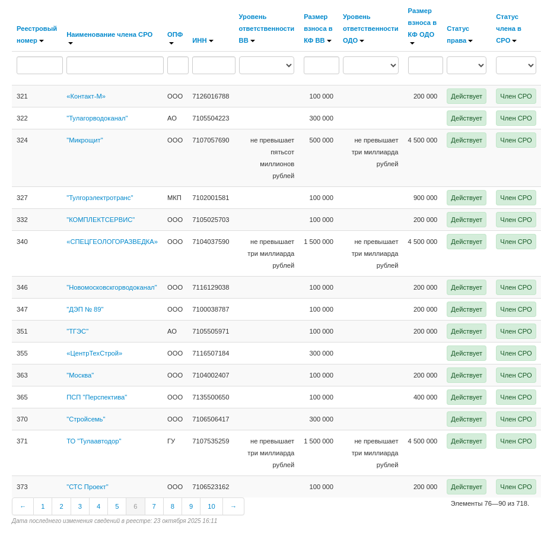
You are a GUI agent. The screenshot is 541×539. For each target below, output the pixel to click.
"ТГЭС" (77, 331)
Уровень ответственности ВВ (267, 28)
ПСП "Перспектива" (96, 397)
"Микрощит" (84, 140)
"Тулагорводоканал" (97, 118)
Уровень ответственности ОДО (371, 28)
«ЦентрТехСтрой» (94, 353)
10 (211, 506)
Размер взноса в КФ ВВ (318, 28)
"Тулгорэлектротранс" (99, 197)
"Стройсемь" (85, 419)
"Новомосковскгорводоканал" (111, 287)
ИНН (202, 40)
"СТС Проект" (87, 486)
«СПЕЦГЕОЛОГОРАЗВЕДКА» (112, 241)
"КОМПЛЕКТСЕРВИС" (100, 219)
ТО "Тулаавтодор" (93, 441)
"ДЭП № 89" (84, 309)
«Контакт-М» (86, 96)
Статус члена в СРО (508, 28)
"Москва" (80, 375)
